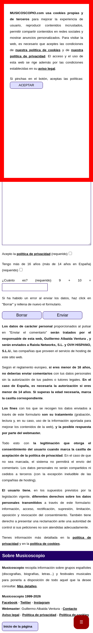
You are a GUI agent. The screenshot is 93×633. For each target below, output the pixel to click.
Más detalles (27, 586)
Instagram (42, 602)
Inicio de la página (17, 626)
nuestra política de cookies (38, 50)
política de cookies (45, 544)
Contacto (70, 609)
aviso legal (46, 68)
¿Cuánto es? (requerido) (26, 280)
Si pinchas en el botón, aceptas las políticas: (46, 79)
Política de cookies (74, 615)
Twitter (25, 602)
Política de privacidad (39, 615)
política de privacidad (33, 254)
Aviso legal (10, 615)
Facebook (9, 602)
